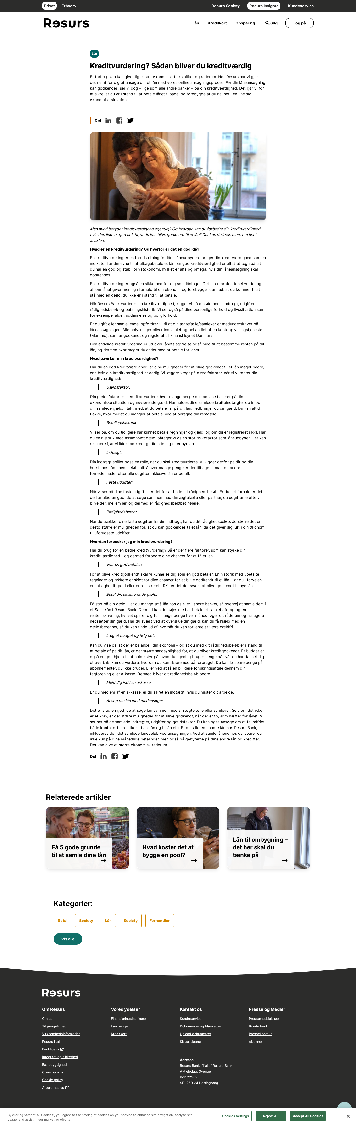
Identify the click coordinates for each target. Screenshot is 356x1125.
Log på (299, 23)
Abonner (255, 1041)
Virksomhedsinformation (61, 1034)
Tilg (45, 1026)
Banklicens (50, 1049)
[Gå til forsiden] (66, 23)
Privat (49, 5)
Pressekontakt (260, 1034)
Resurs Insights (263, 5)
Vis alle (68, 939)
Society (86, 920)
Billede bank (258, 1026)
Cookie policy (52, 1080)
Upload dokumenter (195, 1034)
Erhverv (68, 5)
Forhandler (160, 920)
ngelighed (59, 1026)
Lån (195, 23)
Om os (47, 1018)
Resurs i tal (51, 1041)
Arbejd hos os (53, 1087)
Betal (62, 920)
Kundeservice (301, 5)
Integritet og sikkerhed (60, 1057)
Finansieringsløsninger (128, 1018)
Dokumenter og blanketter (200, 1026)
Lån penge (119, 1026)
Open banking (53, 1072)
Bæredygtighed (54, 1064)
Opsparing (245, 23)
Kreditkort (217, 23)
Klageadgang (190, 1041)
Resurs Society (225, 5)
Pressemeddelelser (264, 1018)
